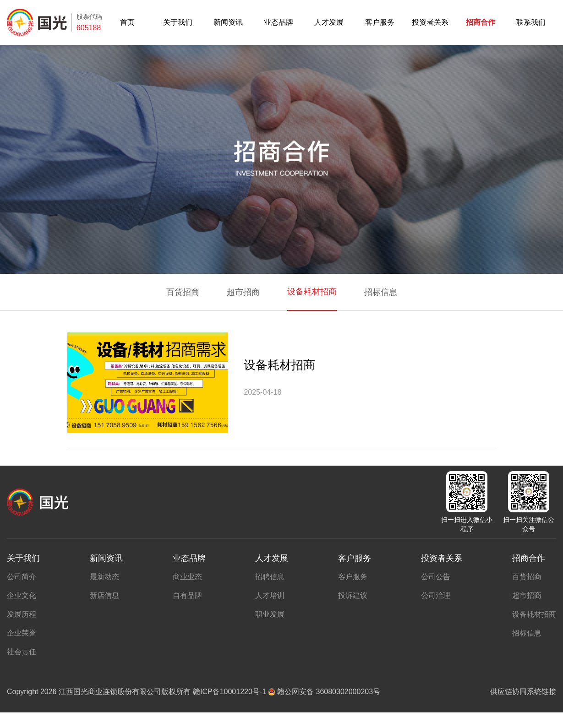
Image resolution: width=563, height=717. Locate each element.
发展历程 (21, 614)
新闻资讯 (228, 22)
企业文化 (21, 595)
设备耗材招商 (312, 291)
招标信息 (380, 292)
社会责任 (21, 652)
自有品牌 (187, 595)
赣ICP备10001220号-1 (229, 691)
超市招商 (243, 292)
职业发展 (269, 614)
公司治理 (435, 595)
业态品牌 (278, 22)
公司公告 (435, 577)
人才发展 (329, 22)
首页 (127, 22)
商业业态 (187, 577)
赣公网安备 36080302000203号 (324, 691)
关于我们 (177, 22)
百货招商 (182, 292)
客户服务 (379, 22)
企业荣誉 (21, 633)
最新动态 (104, 577)
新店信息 (104, 595)
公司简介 (21, 577)
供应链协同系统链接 (523, 691)
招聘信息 (269, 577)
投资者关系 (430, 22)
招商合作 (480, 22)
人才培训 (269, 595)
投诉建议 (352, 595)
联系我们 (531, 22)
